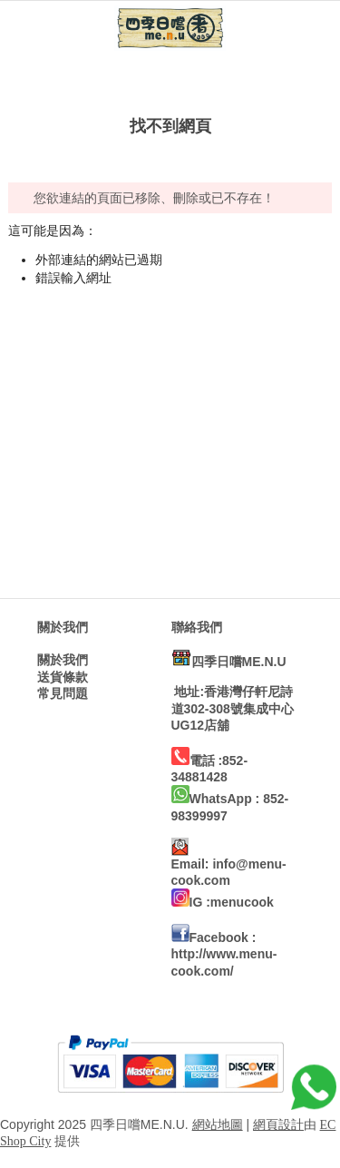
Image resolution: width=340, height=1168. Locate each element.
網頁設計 (278, 1125)
